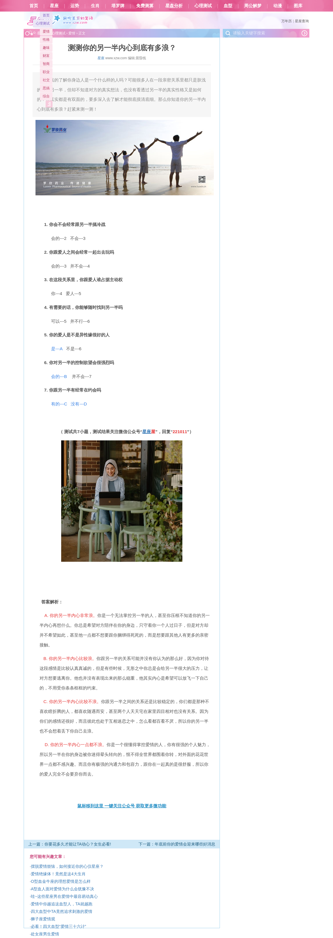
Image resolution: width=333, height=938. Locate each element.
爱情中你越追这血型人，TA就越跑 (61, 904)
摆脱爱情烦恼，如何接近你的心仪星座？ (67, 866)
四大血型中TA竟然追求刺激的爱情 (61, 911)
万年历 (286, 21)
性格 (46, 40)
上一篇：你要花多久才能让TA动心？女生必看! (69, 844)
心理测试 (203, 5)
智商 (46, 64)
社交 (46, 80)
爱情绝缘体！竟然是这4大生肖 (58, 874)
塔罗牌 (117, 5)
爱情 (46, 31)
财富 (46, 56)
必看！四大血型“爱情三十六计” (58, 926)
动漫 (277, 5)
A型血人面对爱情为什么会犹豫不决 (62, 889)
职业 (46, 72)
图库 (298, 5)
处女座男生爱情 (45, 934)
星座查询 (302, 21)
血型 (228, 5)
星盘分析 (174, 5)
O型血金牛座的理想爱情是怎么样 (61, 881)
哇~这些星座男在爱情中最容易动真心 (64, 896)
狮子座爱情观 (43, 919)
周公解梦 (252, 5)
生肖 (95, 5)
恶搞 (46, 88)
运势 (74, 5)
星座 (54, 5)
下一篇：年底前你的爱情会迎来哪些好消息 (177, 844)
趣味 (46, 48)
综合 (46, 96)
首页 (33, 5)
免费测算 (145, 5)
